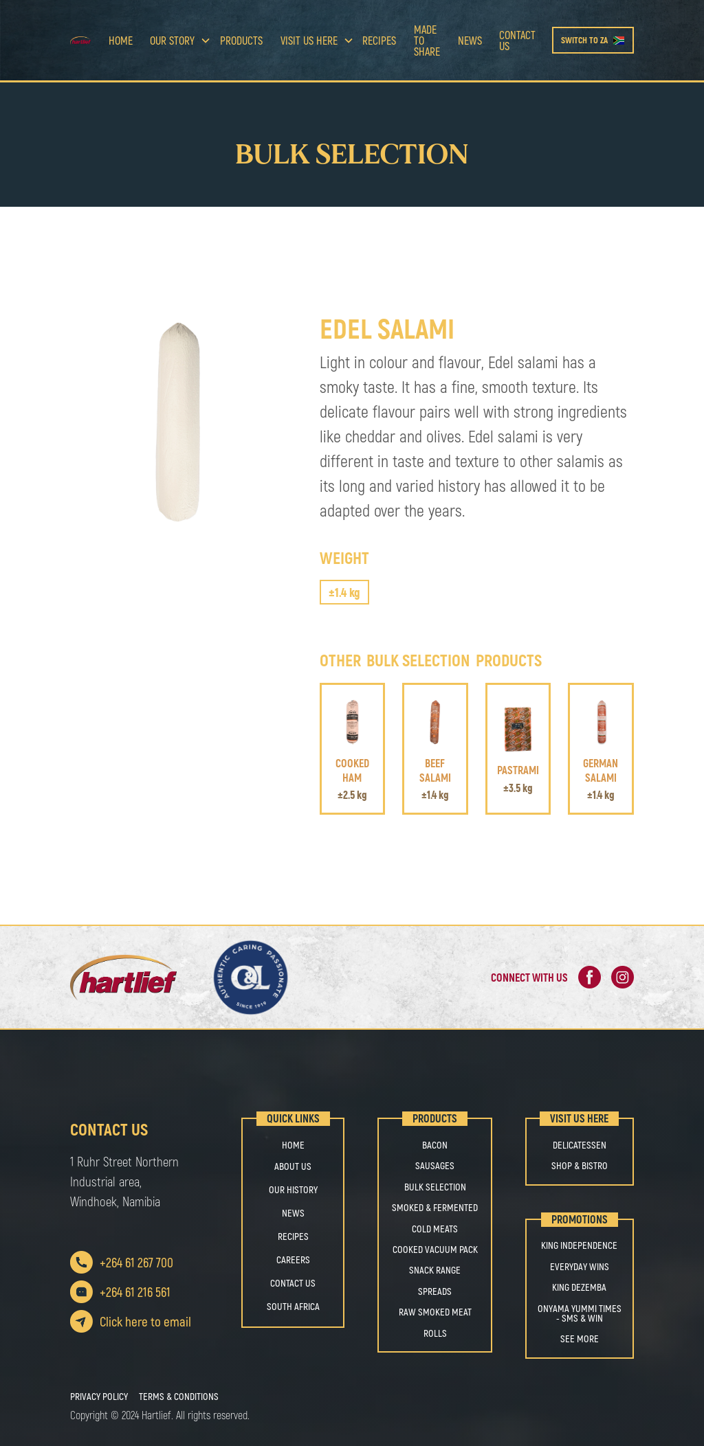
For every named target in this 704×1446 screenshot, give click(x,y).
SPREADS (435, 1291)
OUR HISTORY (293, 1189)
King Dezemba (579, 1287)
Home (121, 40)
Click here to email (145, 1321)
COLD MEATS (435, 1229)
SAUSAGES (434, 1166)
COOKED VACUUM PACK (435, 1249)
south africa (293, 1306)
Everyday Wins (579, 1267)
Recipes (379, 40)
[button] (176, 41)
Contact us (517, 40)
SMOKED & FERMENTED (435, 1207)
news (470, 40)
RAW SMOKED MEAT (435, 1312)
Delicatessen (579, 1145)
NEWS (293, 1213)
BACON (435, 1145)
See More (579, 1339)
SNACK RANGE (435, 1270)
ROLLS (435, 1333)
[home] (85, 40)
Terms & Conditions (179, 1396)
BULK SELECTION (435, 1187)
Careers (293, 1259)
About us (292, 1166)
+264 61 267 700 (136, 1262)
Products (241, 40)
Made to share (427, 40)
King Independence (579, 1245)
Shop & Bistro (579, 1166)
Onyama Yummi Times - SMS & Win (580, 1314)
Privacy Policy (99, 1396)
